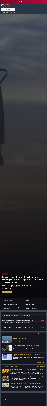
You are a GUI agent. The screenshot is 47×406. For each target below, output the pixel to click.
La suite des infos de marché (38, 329)
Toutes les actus (41, 333)
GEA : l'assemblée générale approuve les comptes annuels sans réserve (35, 304)
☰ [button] (2, 2)
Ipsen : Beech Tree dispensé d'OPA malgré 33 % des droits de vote (12, 308)
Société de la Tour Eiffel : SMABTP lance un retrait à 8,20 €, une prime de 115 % (35, 308)
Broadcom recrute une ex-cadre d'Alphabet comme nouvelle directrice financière (11, 304)
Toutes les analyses (41, 366)
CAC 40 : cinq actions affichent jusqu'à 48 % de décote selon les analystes (12, 300)
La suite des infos (40, 362)
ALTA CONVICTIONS (5, 401)
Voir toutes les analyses (39, 390)
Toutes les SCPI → (5, 404)
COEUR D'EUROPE (5, 399)
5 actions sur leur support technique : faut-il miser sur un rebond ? (34, 300)
